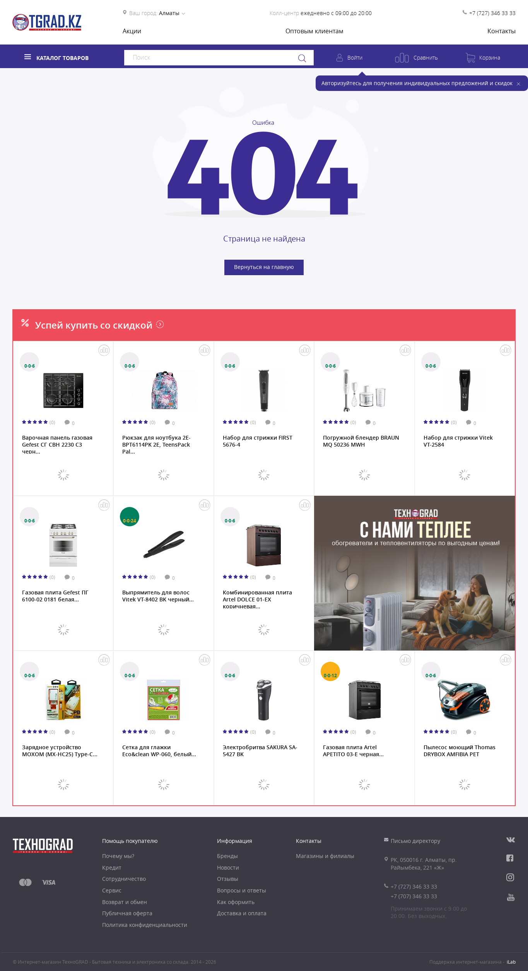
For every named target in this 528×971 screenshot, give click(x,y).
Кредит (111, 867)
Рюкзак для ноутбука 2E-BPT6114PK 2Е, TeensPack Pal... (156, 444)
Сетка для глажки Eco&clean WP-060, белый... (159, 751)
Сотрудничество (124, 878)
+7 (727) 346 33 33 (492, 13)
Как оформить (236, 902)
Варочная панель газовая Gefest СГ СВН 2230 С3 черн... (57, 444)
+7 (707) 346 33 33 (414, 896)
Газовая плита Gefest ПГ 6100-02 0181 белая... (55, 596)
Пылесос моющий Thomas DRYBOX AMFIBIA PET (460, 751)
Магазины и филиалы (325, 856)
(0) (52, 422)
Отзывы (227, 878)
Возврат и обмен (124, 902)
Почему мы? (118, 856)
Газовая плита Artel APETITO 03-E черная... (353, 751)
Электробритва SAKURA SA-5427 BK (260, 751)
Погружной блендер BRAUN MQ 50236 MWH (361, 441)
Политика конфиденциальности (144, 924)
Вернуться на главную (264, 267)
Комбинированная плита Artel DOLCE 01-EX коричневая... (257, 598)
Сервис (111, 890)
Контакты (501, 31)
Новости (228, 867)
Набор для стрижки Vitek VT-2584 (458, 441)
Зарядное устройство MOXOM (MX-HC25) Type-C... (59, 751)
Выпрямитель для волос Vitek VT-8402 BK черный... (158, 596)
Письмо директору (415, 840)
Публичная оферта (127, 913)
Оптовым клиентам (314, 31)
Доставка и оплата (242, 913)
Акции (132, 31)
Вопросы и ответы (241, 890)
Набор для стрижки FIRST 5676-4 (257, 441)
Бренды (227, 856)
